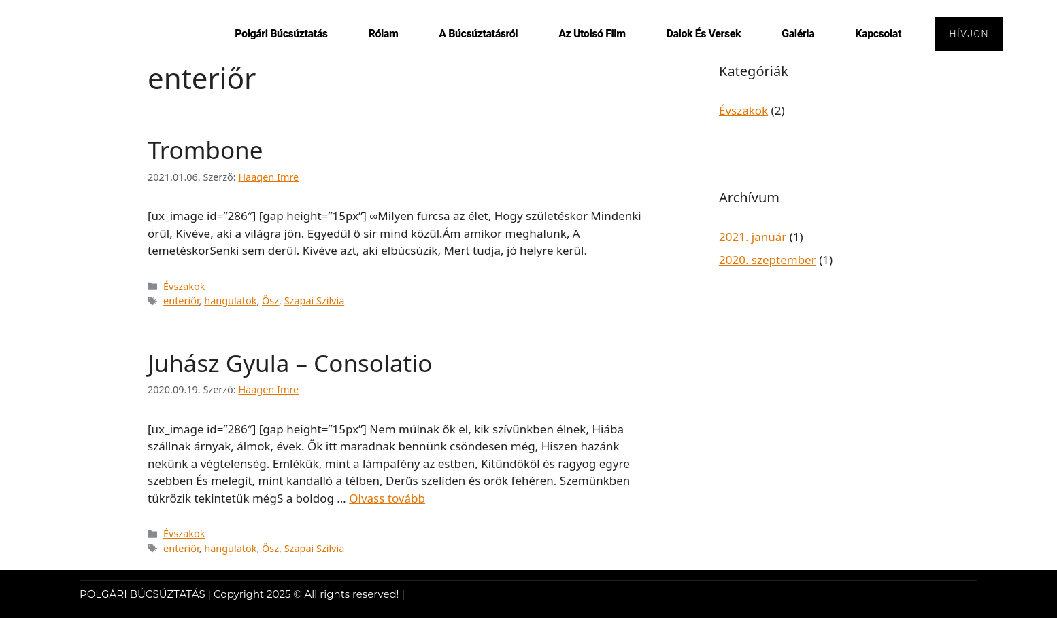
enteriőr (181, 300)
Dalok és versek (703, 33)
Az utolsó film (591, 33)
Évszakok (184, 286)
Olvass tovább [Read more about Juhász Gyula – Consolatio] (387, 498)
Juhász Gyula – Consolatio (290, 363)
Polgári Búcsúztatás (280, 33)
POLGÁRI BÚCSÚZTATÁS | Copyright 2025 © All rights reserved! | (242, 593)
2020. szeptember (767, 260)
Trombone (205, 150)
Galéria (797, 33)
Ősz (270, 300)
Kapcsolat (877, 33)
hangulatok (230, 300)
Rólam (383, 33)
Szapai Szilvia (314, 300)
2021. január (752, 236)
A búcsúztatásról (477, 33)
